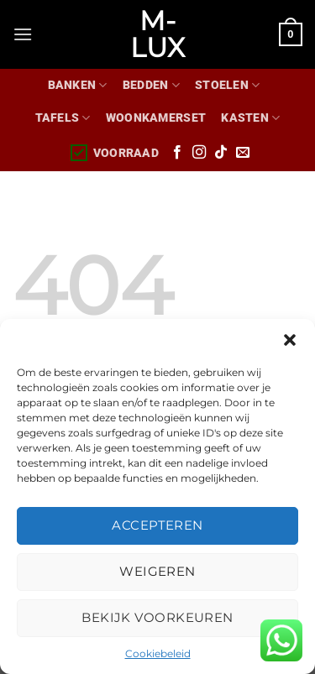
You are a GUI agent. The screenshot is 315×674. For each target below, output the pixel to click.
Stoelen (227, 85)
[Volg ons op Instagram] (199, 152)
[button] (289, 340)
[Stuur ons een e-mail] (242, 152)
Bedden (151, 85)
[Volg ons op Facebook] (177, 152)
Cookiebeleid (158, 653)
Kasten (250, 118)
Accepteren (157, 525)
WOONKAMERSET (156, 118)
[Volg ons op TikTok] (221, 152)
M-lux (157, 34)
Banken (78, 85)
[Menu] (23, 34)
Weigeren (157, 571)
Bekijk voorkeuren (157, 617)
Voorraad (114, 153)
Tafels (63, 118)
